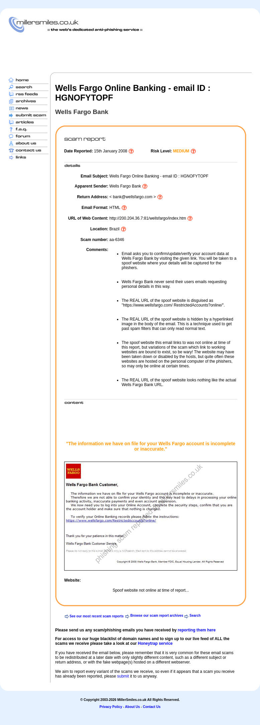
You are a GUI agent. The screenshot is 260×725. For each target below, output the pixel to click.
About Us (132, 707)
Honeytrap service (155, 643)
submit (123, 676)
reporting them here (197, 630)
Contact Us (151, 707)
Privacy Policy (111, 707)
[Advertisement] (130, 52)
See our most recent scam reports (97, 616)
